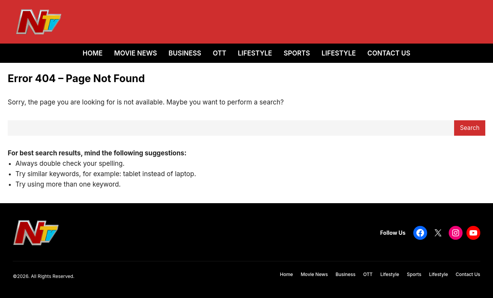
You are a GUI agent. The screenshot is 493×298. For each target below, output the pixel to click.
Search (470, 127)
